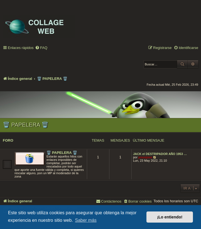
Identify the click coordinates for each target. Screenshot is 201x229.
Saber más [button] (85, 220)
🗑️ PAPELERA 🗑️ (25, 125)
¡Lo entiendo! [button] (169, 217)
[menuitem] (41, 48)
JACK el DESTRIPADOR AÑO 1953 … (160, 154)
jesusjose (145, 157)
